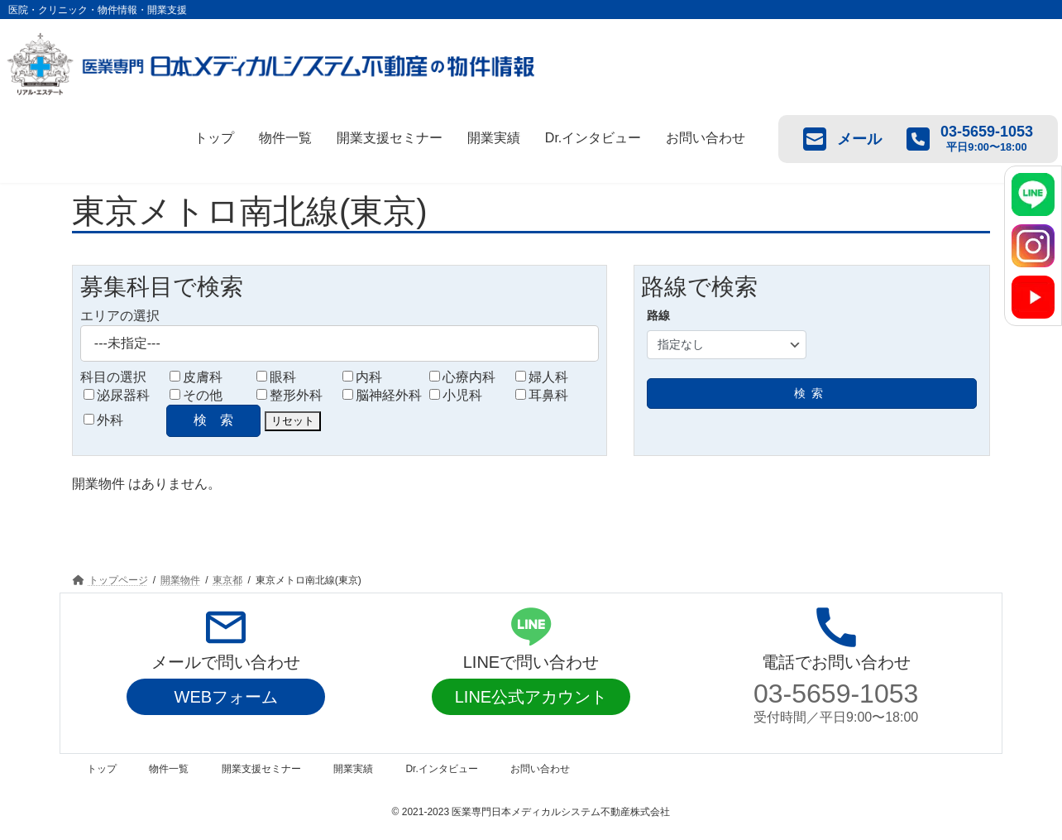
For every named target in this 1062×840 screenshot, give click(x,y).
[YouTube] (1033, 297)
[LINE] (1033, 194)
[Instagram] (1033, 245)
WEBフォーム (227, 697)
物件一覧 (285, 138)
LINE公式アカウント (531, 697)
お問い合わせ (705, 138)
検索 (811, 393)
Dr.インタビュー (593, 138)
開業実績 (493, 138)
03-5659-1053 (835, 693)
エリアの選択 (120, 316)
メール (842, 139)
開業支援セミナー (389, 138)
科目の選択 (113, 377)
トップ (214, 138)
